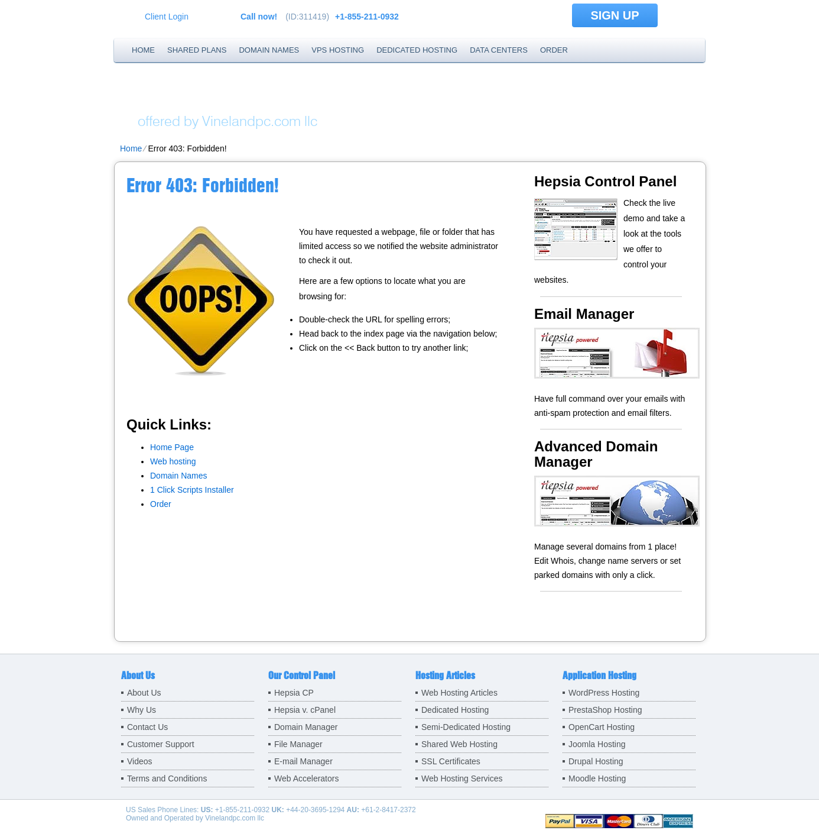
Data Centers (499, 50)
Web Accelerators (306, 778)
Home (143, 50)
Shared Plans (196, 50)
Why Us (141, 710)
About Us (144, 692)
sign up (614, 15)
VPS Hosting (337, 50)
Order (554, 50)
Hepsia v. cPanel (305, 710)
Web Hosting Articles (459, 692)
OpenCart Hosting (601, 727)
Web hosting (173, 461)
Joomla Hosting (597, 744)
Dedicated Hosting (416, 50)
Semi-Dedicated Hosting (466, 727)
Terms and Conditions (167, 778)
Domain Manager (305, 727)
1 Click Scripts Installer (192, 490)
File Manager (298, 744)
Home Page (172, 447)
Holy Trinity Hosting (265, 97)
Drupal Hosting (595, 761)
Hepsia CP (294, 692)
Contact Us (147, 727)
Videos (139, 761)
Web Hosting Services (461, 778)
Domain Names (269, 50)
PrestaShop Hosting (605, 710)
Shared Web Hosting (459, 744)
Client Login (166, 16)
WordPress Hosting (603, 692)
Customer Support (160, 744)
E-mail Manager (303, 761)
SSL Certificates (450, 761)
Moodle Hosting (597, 778)
